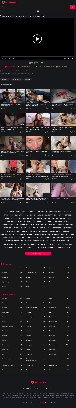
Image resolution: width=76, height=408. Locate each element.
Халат (20, 247)
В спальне (38, 215)
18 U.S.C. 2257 (49, 388)
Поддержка (27, 388)
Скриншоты (38, 66)
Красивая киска (61, 221)
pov (23, 212)
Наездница (55, 231)
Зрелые (59, 268)
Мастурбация (43, 228)
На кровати (22, 231)
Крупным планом (39, 224)
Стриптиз (59, 349)
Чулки (36, 247)
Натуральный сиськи (22, 234)
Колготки (59, 331)
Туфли (58, 244)
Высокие (9, 218)
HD (59, 312)
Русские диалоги (65, 237)
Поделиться (50, 66)
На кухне (35, 331)
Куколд (52, 224)
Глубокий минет (12, 326)
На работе (35, 326)
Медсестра (56, 228)
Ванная (48, 215)
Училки (35, 335)
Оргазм (12, 335)
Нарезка (65, 231)
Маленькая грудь (11, 228)
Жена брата (65, 218)
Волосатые (59, 282)
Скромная (8, 244)
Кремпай (59, 340)
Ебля (59, 303)
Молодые (35, 345)
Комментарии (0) (63, 66)
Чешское (35, 340)
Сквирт (12, 340)
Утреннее (67, 244)
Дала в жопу (59, 359)
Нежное (59, 277)
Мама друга (35, 317)
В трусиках (59, 345)
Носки (64, 234)
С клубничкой (9, 294)
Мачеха (59, 272)
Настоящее (6, 234)
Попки (35, 321)
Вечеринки (35, 370)
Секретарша (38, 241)
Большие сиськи (35, 307)
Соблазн (12, 317)
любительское (16, 79)
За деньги (12, 331)
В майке (27, 79)
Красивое (12, 312)
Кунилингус (59, 365)
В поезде (12, 307)
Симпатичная (63, 241)
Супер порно (12, 282)
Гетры (17, 218)
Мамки (12, 272)
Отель (71, 234)
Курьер (61, 224)
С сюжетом (59, 307)
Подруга (12, 277)
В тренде (7, 264)
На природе (59, 321)
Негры (12, 303)
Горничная (27, 218)
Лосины (69, 224)
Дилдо (55, 218)
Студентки (42, 244)
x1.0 (65, 58)
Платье (12, 237)
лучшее (51, 247)
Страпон (35, 349)
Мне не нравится (32, 63)
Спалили (59, 326)
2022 (12, 212)
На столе (43, 231)
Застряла (11, 221)
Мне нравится (30, 63)
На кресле (10, 231)
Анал (35, 286)
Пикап (59, 317)
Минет (12, 286)
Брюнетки (8, 215)
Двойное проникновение (35, 359)
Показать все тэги (38, 253)
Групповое (59, 354)
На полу (33, 231)
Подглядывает (24, 237)
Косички (37, 221)
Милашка (67, 228)
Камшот (28, 221)
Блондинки (42, 212)
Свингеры (35, 354)
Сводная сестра (35, 272)
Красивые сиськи (10, 224)
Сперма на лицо (12, 365)
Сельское (50, 241)
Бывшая (18, 215)
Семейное (59, 370)
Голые (12, 354)
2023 (18, 212)
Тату (51, 244)
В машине (12, 345)
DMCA (38, 388)
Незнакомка (40, 234)
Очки (5, 237)
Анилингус (35, 365)
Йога (20, 221)
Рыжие (28, 241)
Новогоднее (53, 234)
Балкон (31, 212)
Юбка (43, 247)
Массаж (12, 321)
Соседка (35, 277)
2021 (6, 212)
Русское (35, 268)
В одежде (59, 335)
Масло (32, 228)
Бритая (67, 212)
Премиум (12, 349)
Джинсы (38, 218)
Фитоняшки (10, 247)
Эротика (35, 282)
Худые (28, 247)
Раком (36, 237)
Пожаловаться (25, 66)
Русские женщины (14, 241)
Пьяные (35, 312)
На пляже (12, 370)
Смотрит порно (22, 244)
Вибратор (58, 215)
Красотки (24, 224)
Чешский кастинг (12, 359)
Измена (12, 298)
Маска (24, 228)
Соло (33, 244)
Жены (35, 303)
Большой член (55, 212)
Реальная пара (48, 237)
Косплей (47, 221)
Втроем (68, 215)
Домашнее (12, 268)
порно (42, 402)
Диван (47, 218)
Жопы (35, 298)
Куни (59, 298)
